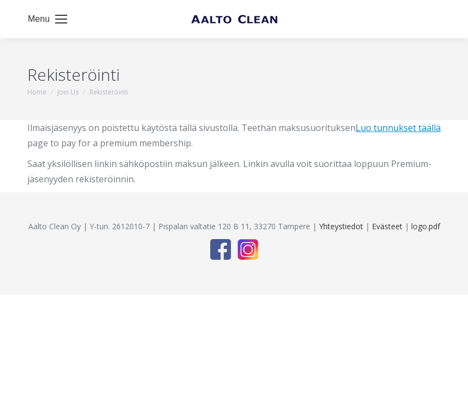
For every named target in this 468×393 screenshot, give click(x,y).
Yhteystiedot (341, 226)
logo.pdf (425, 226)
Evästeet (387, 226)
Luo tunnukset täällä (398, 128)
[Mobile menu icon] (47, 19)
